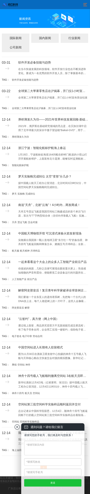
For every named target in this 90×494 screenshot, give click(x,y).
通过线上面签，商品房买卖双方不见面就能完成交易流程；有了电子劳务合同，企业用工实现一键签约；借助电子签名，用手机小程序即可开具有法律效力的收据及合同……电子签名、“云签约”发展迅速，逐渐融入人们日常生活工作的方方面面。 (53, 328)
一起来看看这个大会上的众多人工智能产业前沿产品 (52, 261)
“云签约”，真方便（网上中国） (38, 318)
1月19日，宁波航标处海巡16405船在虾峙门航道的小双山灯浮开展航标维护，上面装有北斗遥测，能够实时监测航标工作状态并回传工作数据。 (52, 157)
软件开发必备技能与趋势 (34, 62)
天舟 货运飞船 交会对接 (24, 222)
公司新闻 (16, 47)
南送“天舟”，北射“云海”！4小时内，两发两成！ (49, 205)
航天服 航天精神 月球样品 (26, 250)
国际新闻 (16, 38)
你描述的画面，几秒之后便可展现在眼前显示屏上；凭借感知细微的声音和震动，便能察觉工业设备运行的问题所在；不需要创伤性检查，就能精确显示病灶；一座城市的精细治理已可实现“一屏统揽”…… (52, 271)
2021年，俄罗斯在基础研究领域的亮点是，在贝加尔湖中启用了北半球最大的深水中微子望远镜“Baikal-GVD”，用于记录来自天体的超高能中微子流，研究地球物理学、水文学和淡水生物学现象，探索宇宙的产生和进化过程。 (52, 128)
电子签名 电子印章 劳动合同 (27, 336)
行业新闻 (74, 38)
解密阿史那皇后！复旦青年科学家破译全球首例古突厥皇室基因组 (53, 290)
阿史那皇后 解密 (21, 307)
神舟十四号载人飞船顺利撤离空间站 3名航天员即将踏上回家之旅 (53, 375)
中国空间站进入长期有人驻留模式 (40, 347)
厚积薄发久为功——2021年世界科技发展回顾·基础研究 (53, 119)
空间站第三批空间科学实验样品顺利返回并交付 (49, 404)
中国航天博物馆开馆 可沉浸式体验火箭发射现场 (49, 233)
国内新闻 (45, 38)
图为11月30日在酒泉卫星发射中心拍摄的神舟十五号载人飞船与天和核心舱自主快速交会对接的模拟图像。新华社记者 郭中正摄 (52, 356)
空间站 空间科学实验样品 (25, 421)
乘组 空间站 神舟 (21, 364)
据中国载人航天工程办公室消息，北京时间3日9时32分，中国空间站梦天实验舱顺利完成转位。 (52, 185)
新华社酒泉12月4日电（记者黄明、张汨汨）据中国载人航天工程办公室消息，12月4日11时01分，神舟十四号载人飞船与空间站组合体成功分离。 (53, 385)
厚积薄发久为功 (20, 136)
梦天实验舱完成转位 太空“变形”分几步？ (45, 176)
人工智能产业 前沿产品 (24, 279)
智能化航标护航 (20, 165)
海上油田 (17, 450)
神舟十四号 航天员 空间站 (26, 393)
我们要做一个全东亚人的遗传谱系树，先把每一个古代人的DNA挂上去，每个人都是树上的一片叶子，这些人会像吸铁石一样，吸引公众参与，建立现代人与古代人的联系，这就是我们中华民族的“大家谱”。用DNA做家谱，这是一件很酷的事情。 (53, 299)
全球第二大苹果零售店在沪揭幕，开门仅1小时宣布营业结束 (53, 91)
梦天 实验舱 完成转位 (23, 193)
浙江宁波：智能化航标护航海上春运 (42, 148)
